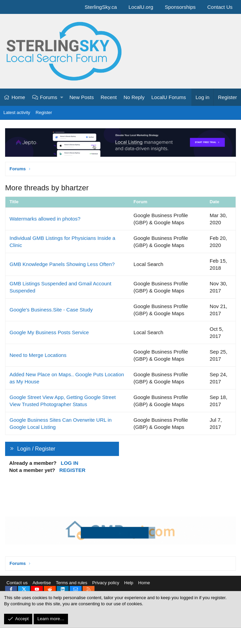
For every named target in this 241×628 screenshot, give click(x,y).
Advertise (42, 583)
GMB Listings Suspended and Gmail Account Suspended (60, 287)
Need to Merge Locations (38, 355)
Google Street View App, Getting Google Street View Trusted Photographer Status (63, 400)
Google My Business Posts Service (49, 332)
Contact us (17, 583)
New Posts (81, 97)
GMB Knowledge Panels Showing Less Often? (62, 264)
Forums (48, 97)
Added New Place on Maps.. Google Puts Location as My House (67, 378)
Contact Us (220, 7)
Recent (109, 97)
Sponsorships (180, 7)
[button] (62, 97)
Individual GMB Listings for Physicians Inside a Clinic (62, 241)
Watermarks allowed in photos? (45, 219)
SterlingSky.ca (101, 7)
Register (44, 112)
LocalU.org (140, 7)
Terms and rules (71, 583)
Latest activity (16, 112)
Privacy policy (105, 583)
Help (128, 583)
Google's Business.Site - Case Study (51, 309)
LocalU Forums (168, 97)
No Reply (134, 97)
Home (18, 97)
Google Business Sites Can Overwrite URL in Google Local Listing (60, 423)
